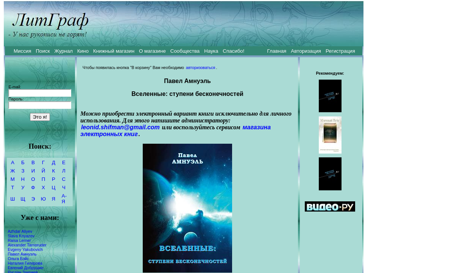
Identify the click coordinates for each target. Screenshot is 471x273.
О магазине (152, 51)
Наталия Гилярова (25, 263)
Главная (277, 51)
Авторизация (306, 51)
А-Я (64, 198)
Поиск (43, 51)
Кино (83, 51)
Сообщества (185, 51)
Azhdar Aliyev (20, 231)
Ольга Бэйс (18, 258)
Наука (211, 51)
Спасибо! (233, 51)
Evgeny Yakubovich (25, 249)
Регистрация (340, 51)
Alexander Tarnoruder (27, 245)
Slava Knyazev (21, 236)
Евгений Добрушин (25, 267)
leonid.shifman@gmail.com (120, 127)
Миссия (22, 51)
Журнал (63, 51)
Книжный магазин (113, 51)
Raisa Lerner (19, 240)
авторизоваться (200, 67)
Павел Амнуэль (22, 254)
